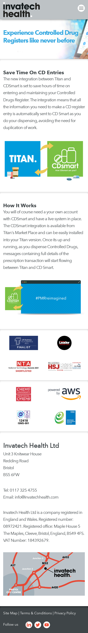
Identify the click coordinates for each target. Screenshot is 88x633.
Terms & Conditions (36, 613)
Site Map (10, 613)
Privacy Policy (65, 613)
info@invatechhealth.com (36, 497)
